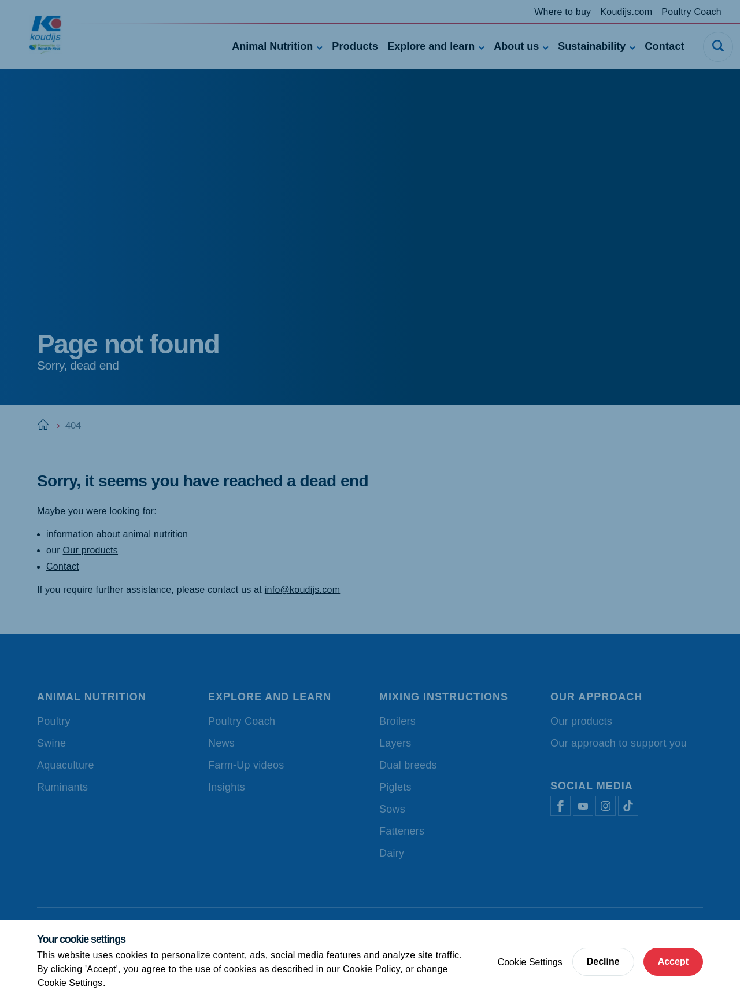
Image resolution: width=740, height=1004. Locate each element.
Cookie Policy (371, 969)
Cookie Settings (70, 983)
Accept (673, 961)
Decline (603, 961)
